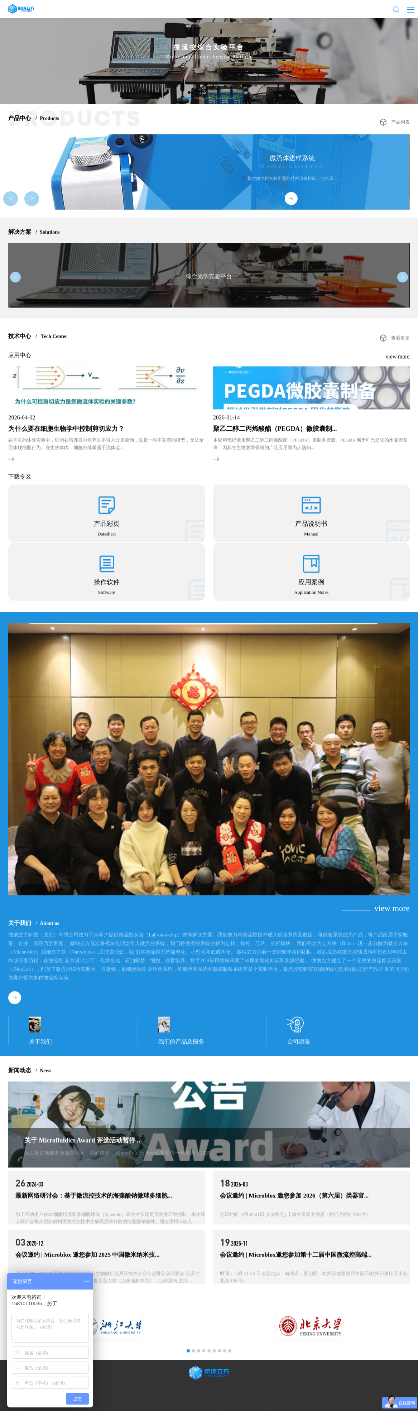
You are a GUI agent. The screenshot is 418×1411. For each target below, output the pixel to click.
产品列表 (401, 118)
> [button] (30, 200)
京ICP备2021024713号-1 (248, 1402)
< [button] (17, 200)
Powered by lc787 (286, 1402)
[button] (187, 98)
